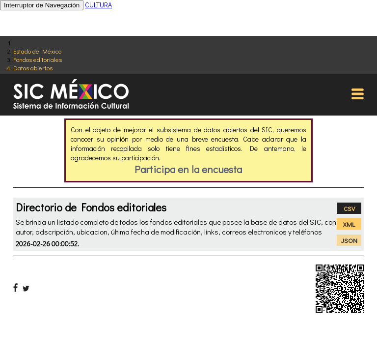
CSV (349, 208)
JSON (349, 240)
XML (349, 224)
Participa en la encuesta (188, 169)
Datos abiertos (33, 67)
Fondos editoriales (37, 59)
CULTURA (98, 4)
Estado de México (37, 51)
